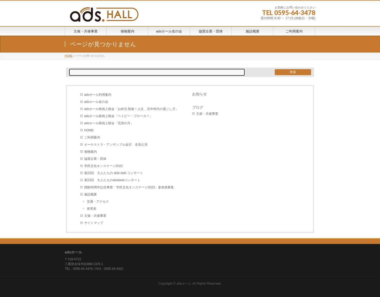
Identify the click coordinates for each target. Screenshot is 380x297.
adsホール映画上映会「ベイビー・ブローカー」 (118, 116)
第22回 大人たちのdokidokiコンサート (112, 180)
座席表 (91, 208)
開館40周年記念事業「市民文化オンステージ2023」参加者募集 (129, 187)
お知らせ (199, 94)
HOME (89, 130)
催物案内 (90, 152)
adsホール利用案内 (97, 95)
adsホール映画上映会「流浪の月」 (109, 123)
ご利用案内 (92, 137)
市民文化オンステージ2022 (103, 166)
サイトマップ (93, 223)
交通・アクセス (98, 201)
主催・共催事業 (95, 216)
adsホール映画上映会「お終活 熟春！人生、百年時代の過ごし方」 (131, 109)
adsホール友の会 (96, 102)
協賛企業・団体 (95, 159)
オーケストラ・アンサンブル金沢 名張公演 (116, 144)
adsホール (184, 283)
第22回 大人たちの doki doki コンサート (113, 173)
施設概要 (90, 194)
